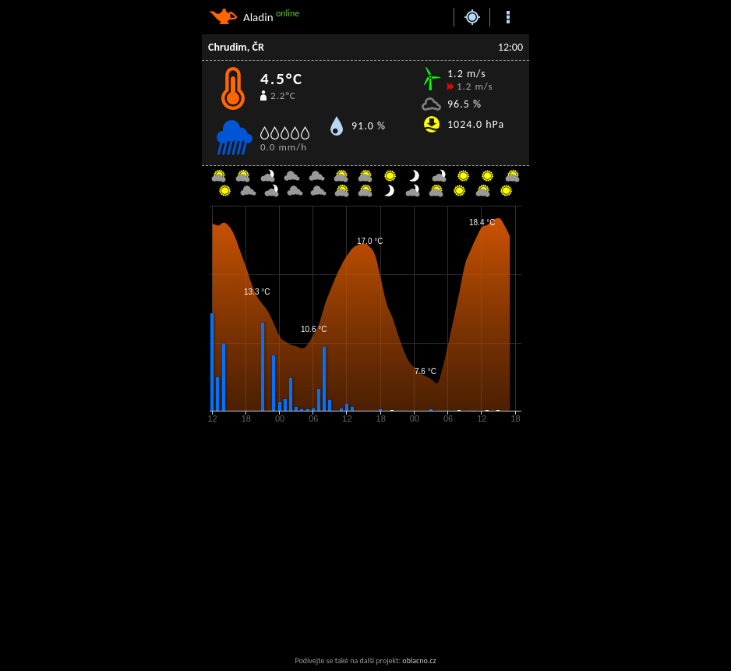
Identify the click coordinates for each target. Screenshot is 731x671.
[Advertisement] (326, 541)
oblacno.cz (419, 660)
